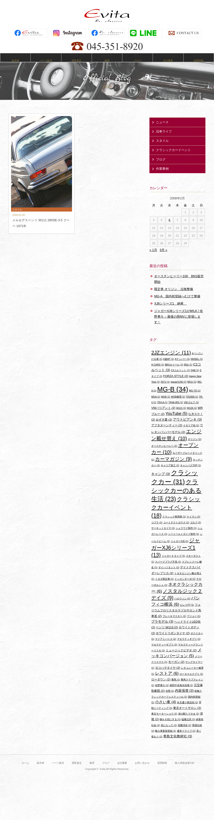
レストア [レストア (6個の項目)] (167, 680)
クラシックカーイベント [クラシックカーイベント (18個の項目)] (175, 514)
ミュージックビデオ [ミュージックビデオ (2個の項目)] (181, 657)
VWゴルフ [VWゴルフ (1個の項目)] (191, 409)
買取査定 (77, 769)
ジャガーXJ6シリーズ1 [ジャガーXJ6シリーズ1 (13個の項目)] (175, 554)
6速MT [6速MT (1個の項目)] (168, 365)
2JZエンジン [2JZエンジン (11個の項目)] (171, 359)
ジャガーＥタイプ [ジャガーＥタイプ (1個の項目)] (173, 562)
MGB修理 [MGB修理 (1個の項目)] (178, 403)
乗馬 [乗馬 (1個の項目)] (175, 686)
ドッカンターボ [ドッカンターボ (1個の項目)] (184, 585)
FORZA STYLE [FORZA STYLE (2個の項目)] (175, 382)
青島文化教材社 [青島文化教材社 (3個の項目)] (177, 743)
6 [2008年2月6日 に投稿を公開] (169, 226)
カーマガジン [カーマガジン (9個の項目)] (173, 465)
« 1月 (153, 256)
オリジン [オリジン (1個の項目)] (194, 445)
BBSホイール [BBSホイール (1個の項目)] (174, 371)
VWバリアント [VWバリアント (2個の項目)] (163, 414)
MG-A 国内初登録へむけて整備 (177, 303)
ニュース (162, 128)
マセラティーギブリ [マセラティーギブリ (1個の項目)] (164, 651)
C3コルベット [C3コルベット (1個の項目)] (180, 377)
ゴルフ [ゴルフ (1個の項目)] (195, 529)
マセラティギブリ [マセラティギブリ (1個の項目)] (188, 645)
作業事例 (162, 175)
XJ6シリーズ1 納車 (170, 310)
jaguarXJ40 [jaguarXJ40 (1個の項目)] (178, 388)
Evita (107, 15)
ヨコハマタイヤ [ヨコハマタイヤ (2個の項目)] (167, 674)
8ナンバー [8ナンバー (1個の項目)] (182, 365)
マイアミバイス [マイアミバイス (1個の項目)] (165, 645)
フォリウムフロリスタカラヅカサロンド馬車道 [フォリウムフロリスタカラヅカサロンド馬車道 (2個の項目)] (176, 617)
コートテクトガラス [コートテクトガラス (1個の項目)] (176, 529)
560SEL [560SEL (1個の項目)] (197, 365)
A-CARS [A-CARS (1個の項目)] (157, 371)
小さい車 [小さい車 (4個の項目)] (165, 708)
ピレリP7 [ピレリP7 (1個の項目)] (187, 611)
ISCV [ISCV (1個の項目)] (165, 388)
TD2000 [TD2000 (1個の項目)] (192, 403)
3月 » (163, 256)
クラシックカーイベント (173, 156)
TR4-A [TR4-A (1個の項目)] (162, 409)
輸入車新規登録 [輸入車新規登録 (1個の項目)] (165, 737)
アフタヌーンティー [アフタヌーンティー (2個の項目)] (166, 431)
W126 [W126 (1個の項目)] (192, 414)
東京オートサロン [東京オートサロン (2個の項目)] (187, 714)
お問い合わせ (142, 769)
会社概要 (122, 769)
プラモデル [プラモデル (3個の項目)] (162, 628)
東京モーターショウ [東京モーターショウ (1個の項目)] (164, 720)
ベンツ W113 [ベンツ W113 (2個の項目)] (167, 634)
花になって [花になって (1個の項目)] (169, 731)
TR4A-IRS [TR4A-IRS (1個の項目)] (175, 409)
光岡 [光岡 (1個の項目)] (169, 697)
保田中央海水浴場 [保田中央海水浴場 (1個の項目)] (181, 691)
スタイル (162, 147)
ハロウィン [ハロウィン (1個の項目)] (182, 605)
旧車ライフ (164, 138)
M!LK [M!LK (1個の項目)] (192, 388)
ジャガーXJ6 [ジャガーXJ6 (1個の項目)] (179, 547)
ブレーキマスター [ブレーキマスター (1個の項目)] (174, 622)
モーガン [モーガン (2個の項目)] (176, 668)
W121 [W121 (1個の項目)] (181, 414)
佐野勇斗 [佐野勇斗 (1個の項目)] (162, 691)
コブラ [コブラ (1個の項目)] (156, 529)
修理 (91, 769)
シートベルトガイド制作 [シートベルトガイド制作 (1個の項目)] (183, 540)
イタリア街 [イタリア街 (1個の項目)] (191, 432)
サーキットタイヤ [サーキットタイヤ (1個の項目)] (163, 534)
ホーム (25, 769)
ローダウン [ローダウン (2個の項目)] (160, 686)
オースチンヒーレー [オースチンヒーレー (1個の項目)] (164, 452)
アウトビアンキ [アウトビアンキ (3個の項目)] (187, 426)
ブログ (160, 166)
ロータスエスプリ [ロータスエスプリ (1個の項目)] (191, 680)
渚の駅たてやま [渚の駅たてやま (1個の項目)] (188, 720)
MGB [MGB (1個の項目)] (165, 403)
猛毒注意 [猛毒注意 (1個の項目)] (188, 726)
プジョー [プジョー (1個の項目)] (193, 622)
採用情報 (162, 769)
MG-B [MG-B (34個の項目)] (172, 395)
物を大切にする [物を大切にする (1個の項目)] (170, 726)
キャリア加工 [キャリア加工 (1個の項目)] (170, 472)
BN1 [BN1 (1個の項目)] (188, 371)
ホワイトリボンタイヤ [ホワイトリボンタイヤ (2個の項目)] (173, 639)
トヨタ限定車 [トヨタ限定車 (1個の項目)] (164, 585)
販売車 (40, 769)
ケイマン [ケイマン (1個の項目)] (193, 523)
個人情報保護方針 (185, 769)
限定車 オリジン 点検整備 (173, 295)
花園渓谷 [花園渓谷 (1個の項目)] (184, 731)
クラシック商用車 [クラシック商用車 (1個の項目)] (174, 523)
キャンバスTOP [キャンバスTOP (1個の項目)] (190, 472)
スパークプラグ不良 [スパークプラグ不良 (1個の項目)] (168, 568)
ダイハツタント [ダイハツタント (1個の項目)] (168, 574)
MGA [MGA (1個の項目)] (155, 403)
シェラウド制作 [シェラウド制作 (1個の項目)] (186, 534)
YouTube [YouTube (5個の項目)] (176, 420)
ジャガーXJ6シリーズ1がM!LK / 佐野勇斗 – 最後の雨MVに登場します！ (178, 323)
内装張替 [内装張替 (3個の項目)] (184, 697)
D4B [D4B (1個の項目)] (195, 377)
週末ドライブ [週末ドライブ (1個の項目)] (186, 737)
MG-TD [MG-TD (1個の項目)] (194, 397)
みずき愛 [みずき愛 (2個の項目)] (164, 426)
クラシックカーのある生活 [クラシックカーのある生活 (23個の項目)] (176, 497)
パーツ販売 (58, 769)
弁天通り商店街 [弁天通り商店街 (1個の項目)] (187, 709)
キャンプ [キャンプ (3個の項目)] (160, 480)
